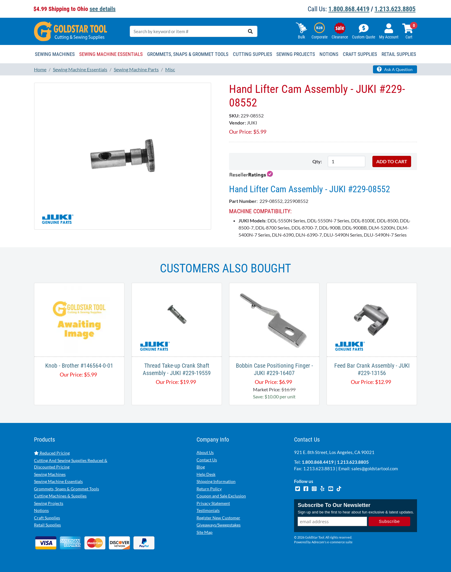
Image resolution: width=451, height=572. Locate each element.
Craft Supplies (47, 517)
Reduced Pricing (52, 452)
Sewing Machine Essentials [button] (111, 54)
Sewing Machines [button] (55, 54)
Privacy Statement (213, 503)
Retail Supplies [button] (399, 54)
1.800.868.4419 (348, 9)
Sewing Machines (50, 474)
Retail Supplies (47, 524)
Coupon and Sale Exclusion (221, 495)
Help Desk (206, 474)
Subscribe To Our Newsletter (334, 505)
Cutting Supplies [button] (252, 54)
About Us (205, 452)
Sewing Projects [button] (295, 54)
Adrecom (318, 542)
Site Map (204, 532)
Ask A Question (395, 69)
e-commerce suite (340, 542)
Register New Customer (218, 517)
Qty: (317, 161)
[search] (250, 31)
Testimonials (208, 510)
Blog (201, 466)
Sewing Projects (48, 503)
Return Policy (209, 488)
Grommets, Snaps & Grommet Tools (66, 488)
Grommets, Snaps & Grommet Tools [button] (187, 54)
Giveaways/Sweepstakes (219, 524)
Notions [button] (328, 54)
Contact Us (207, 459)
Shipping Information (216, 481)
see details (103, 8)
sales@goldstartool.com (374, 468)
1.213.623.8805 (395, 9)
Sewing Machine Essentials (58, 481)
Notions (41, 510)
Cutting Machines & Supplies (60, 495)
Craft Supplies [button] (360, 54)
